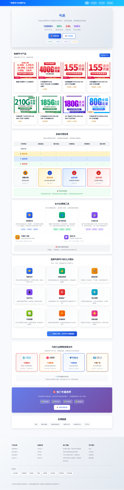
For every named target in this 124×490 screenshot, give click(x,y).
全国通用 (48, 473)
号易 (36, 424)
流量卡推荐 (44, 424)
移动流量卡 (15, 455)
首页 (87, 3)
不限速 (40, 473)
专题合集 (110, 3)
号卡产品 (102, 3)
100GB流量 (65, 473)
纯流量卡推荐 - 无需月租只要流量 (72, 448)
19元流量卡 (16, 473)
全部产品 (14, 458)
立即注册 (55, 36)
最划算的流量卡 (55, 424)
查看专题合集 (62, 407)
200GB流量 (74, 473)
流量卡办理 (67, 424)
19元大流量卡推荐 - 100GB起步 (71, 455)
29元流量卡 (56, 473)
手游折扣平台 (77, 424)
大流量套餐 (25, 473)
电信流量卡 (15, 452)
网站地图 (91, 458)
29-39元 (39, 455)
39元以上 (39, 458)
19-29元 (39, 452)
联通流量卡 (15, 448)
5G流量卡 (33, 473)
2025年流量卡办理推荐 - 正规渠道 (72, 458)
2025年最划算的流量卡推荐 (70, 452)
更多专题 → (66, 461)
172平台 (87, 424)
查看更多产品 (104, 55)
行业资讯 (93, 3)
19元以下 (39, 448)
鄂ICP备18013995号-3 (52, 484)
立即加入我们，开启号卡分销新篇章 (62, 334)
